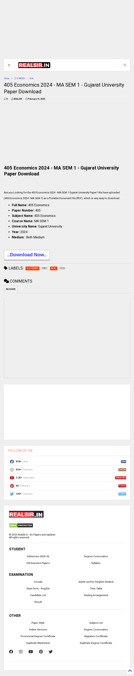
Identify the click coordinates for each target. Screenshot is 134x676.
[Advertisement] (67, 31)
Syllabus (96, 563)
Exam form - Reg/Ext (38, 588)
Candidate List (38, 595)
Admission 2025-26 (38, 556)
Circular (38, 581)
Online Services (38, 629)
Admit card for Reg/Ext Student (95, 581)
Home (6, 78)
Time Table (96, 588)
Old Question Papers (38, 563)
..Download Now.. (27, 255)
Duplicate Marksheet (38, 643)
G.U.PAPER (19, 78)
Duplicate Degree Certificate (96, 643)
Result (38, 602)
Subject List (96, 623)
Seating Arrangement (96, 595)
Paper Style (38, 623)
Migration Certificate (96, 636)
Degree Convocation (96, 556)
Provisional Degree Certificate (38, 636)
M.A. (32, 78)
